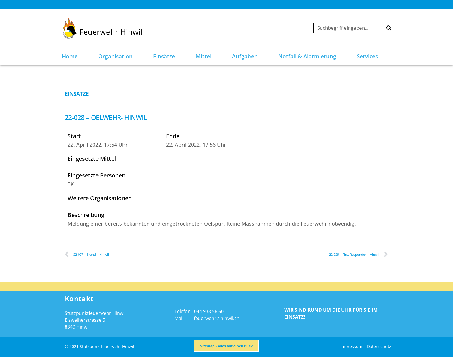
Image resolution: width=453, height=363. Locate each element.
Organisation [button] (115, 56)
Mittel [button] (203, 56)
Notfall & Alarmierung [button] (307, 56)
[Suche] (389, 28)
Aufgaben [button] (245, 56)
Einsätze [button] (164, 56)
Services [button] (367, 56)
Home (70, 56)
